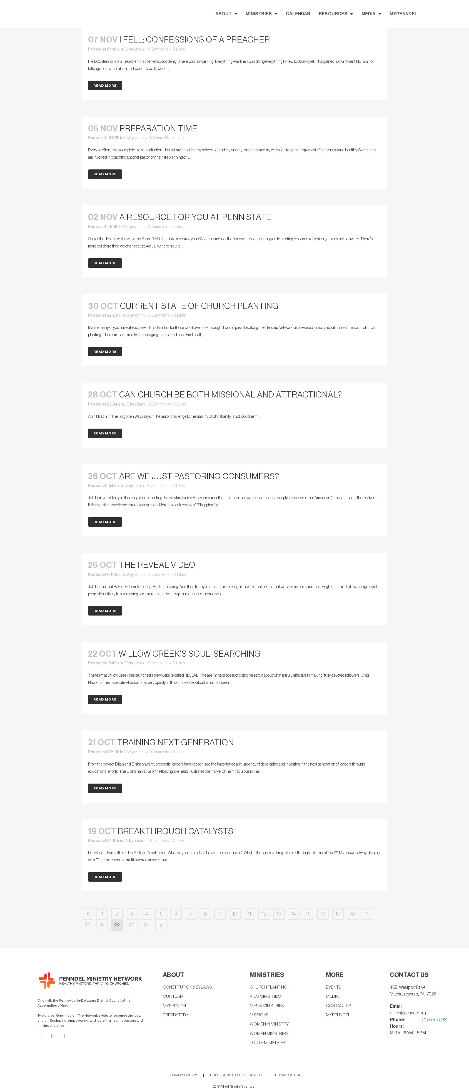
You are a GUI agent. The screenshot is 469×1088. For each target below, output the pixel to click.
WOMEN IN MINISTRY (270, 1025)
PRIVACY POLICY (182, 1076)
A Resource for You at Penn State (195, 217)
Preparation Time (159, 128)
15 (308, 913)
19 (367, 913)
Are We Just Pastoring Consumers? (199, 476)
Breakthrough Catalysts (175, 831)
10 (235, 913)
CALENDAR (346, 14)
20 (88, 925)
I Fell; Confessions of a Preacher (194, 40)
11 (249, 913)
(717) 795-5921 (435, 1019)
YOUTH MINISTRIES (269, 1044)
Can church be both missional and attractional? (230, 395)
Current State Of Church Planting (199, 306)
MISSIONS (260, 1016)
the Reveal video (157, 565)
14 (294, 913)
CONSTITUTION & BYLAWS (189, 987)
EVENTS (334, 987)
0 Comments (158, 49)
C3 (126, 49)
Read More (105, 85)
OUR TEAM (173, 997)
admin (139, 49)
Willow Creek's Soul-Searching (190, 654)
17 (338, 913)
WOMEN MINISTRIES (270, 1034)
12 (264, 913)
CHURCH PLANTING (269, 987)
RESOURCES (384, 13)
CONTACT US (339, 1006)
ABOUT (275, 13)
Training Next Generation (175, 742)
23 (131, 925)
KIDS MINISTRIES (266, 997)
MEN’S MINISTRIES (268, 1006)
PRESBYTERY (176, 1016)
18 (352, 913)
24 (146, 925)
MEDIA (420, 13)
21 (102, 925)
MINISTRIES (310, 13)
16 (323, 913)
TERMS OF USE (288, 1076)
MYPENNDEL (452, 14)
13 (279, 913)
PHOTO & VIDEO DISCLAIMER (236, 1076)
